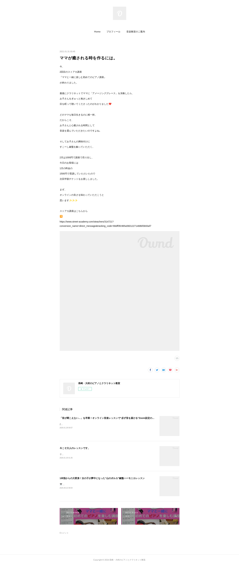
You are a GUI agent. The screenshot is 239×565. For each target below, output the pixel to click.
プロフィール (113, 31)
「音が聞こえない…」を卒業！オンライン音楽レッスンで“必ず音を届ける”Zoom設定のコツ (108, 418)
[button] (97, 32)
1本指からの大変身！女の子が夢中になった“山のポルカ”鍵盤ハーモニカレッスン (102, 478)
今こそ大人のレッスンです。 (75, 448)
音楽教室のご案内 (135, 31)
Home (97, 31)
